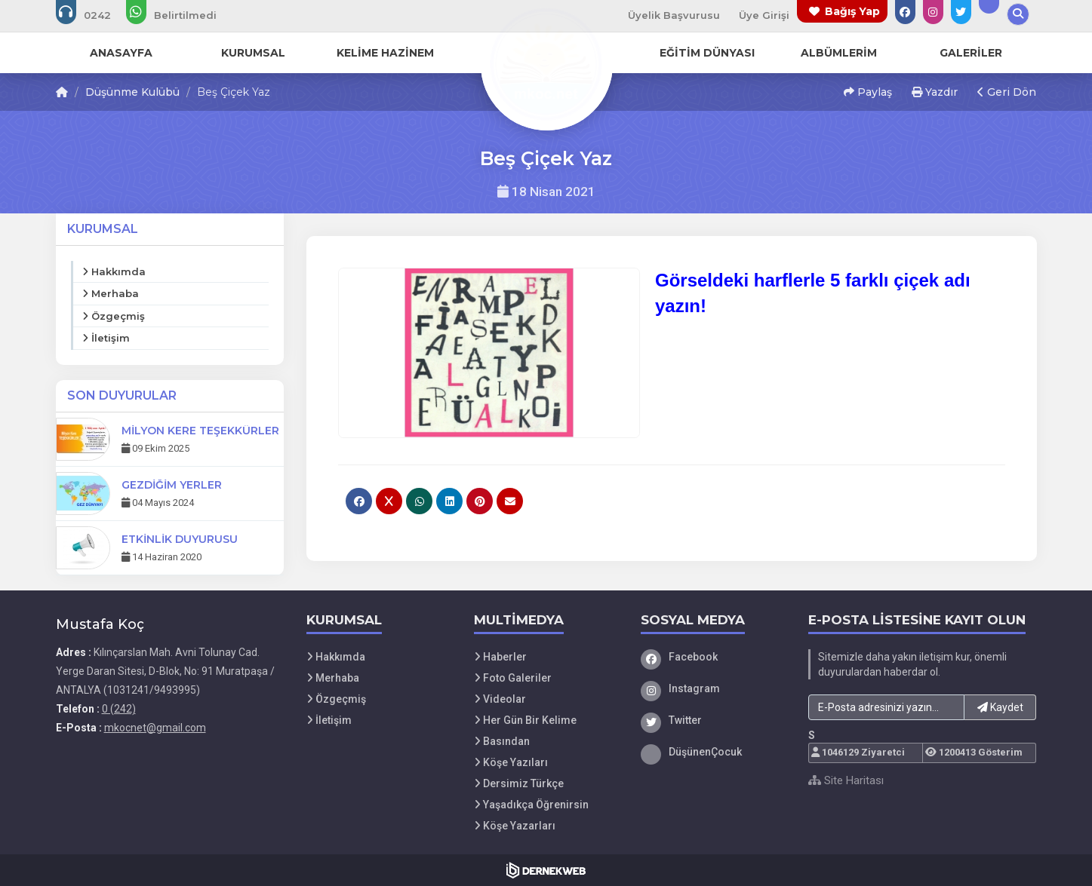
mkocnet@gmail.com (155, 728)
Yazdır (935, 92)
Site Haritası (846, 780)
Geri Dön (1006, 92)
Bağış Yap (852, 11)
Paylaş (868, 92)
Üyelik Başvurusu (674, 15)
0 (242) (119, 709)
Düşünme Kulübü (132, 92)
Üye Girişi (764, 15)
